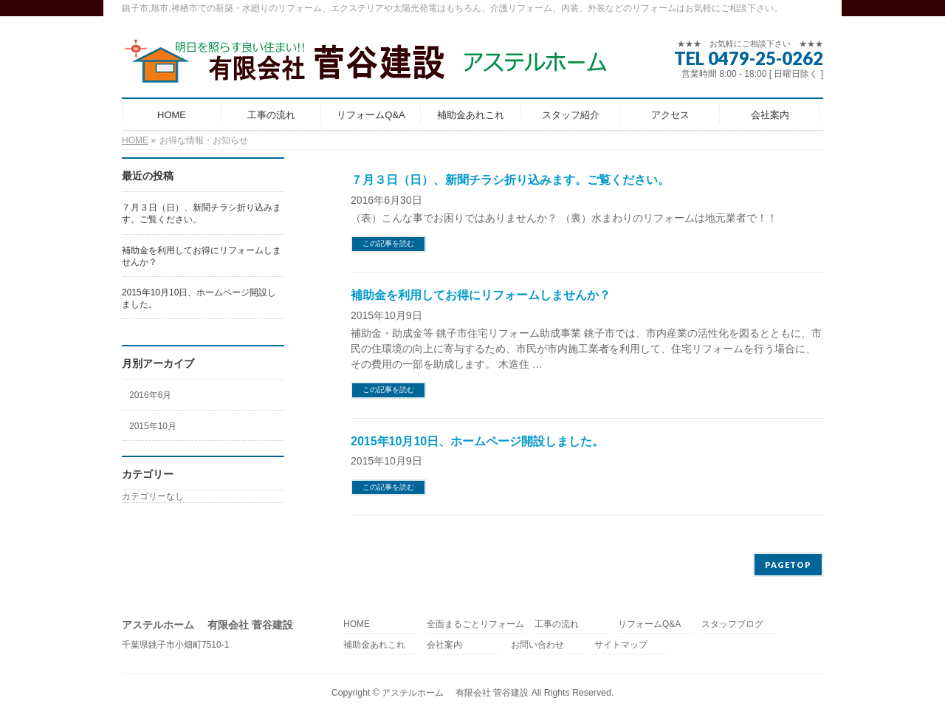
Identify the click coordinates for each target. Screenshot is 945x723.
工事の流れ (557, 624)
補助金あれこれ (374, 645)
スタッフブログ (732, 624)
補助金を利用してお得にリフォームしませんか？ (481, 295)
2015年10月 (152, 426)
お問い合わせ (537, 645)
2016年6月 (150, 395)
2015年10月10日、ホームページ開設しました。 (477, 441)
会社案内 (444, 645)
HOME (356, 624)
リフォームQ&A (649, 624)
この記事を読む (388, 243)
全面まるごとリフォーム (475, 624)
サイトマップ (620, 645)
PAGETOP (788, 564)
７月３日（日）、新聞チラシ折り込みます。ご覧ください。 (510, 180)
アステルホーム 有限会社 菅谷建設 (455, 693)
